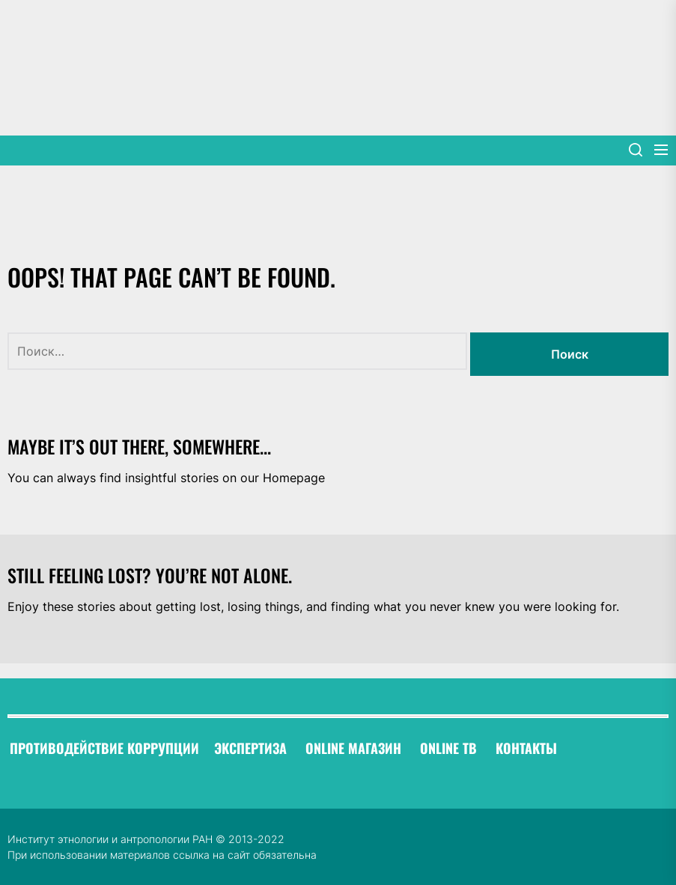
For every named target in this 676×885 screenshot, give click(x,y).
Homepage (294, 477)
